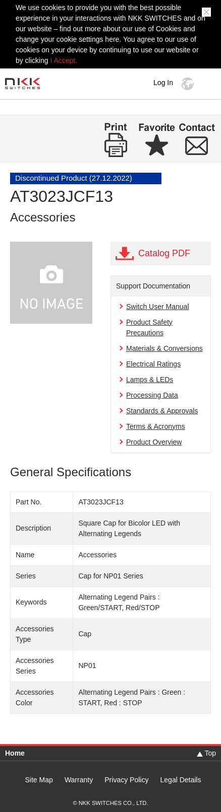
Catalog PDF (164, 253)
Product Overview (154, 442)
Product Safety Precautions (149, 327)
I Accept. (63, 60)
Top (210, 753)
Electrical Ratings (153, 364)
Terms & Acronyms (155, 426)
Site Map (39, 780)
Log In (163, 83)
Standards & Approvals (162, 411)
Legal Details (180, 780)
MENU (208, 84)
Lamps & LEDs (149, 380)
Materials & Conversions (164, 348)
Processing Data (152, 395)
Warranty (79, 780)
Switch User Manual (157, 307)
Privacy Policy (126, 780)
